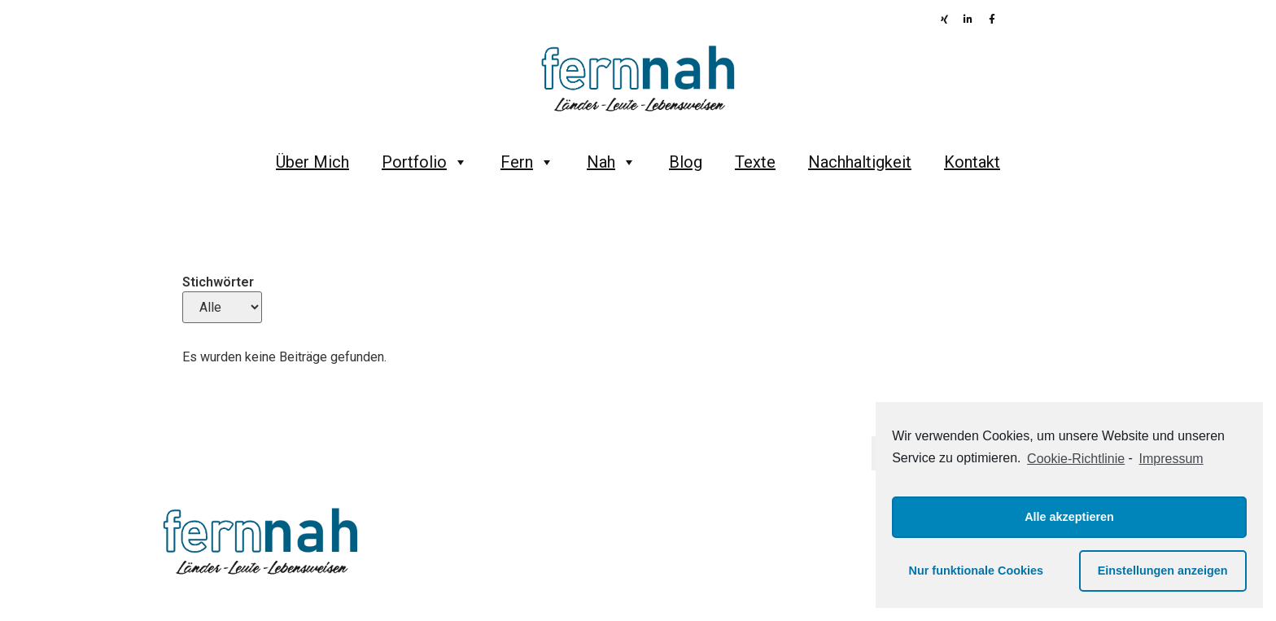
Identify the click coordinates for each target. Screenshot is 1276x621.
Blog (685, 162)
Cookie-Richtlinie (1076, 459)
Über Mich (312, 162)
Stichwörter (218, 282)
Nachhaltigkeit (859, 162)
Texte (755, 162)
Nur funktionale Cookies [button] (976, 570)
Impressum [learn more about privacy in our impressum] (1171, 459)
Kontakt (972, 162)
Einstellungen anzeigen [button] (1163, 570)
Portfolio (425, 162)
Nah (611, 162)
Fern (527, 162)
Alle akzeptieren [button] (1069, 516)
